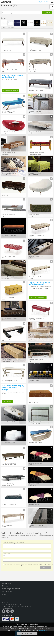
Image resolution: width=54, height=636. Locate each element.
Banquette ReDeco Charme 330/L (36, 339)
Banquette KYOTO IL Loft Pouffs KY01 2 (35, 505)
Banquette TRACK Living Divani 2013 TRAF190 (8, 484)
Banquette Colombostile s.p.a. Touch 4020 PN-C (36, 174)
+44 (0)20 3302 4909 (43, 2)
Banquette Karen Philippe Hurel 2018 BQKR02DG (8, 111)
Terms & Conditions (33, 564)
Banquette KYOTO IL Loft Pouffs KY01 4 (35, 484)
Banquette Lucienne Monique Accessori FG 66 (9, 381)
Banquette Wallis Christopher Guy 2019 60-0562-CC (9, 49)
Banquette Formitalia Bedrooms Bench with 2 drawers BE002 (8, 360)
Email (5, 558)
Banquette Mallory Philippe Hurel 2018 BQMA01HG (36, 91)
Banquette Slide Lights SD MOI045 (8, 443)
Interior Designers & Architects (11, 589)
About (4, 594)
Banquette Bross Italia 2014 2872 (36, 526)
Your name (6, 549)
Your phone (7, 553)
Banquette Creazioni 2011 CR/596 (35, 381)
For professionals (7, 591)
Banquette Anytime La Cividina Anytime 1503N (9, 153)
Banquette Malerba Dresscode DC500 (9, 318)
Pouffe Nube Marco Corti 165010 (35, 215)
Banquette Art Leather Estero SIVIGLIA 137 (36, 318)
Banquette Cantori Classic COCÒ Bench (8, 526)
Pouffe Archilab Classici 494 (36, 194)
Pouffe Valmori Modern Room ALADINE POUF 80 (36, 401)
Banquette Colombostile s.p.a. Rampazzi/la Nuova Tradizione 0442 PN (9, 174)
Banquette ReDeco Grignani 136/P (36, 360)
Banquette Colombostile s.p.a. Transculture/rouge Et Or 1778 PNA (36, 153)
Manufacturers (6, 583)
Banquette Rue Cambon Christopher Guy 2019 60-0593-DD (35, 50)
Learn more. (43, 630)
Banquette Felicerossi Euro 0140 (8, 215)
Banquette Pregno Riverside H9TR (9, 339)
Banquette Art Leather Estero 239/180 (36, 277)
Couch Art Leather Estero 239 (9, 504)
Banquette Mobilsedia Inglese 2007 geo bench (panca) (36, 422)
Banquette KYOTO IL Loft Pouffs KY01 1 (35, 463)
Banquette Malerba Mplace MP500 (36, 256)
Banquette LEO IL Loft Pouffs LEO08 (9, 236)
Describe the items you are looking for (14, 543)
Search (48, 12)
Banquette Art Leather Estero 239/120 (36, 236)
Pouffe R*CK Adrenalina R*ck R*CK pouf (9, 132)
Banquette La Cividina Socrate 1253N (36, 132)
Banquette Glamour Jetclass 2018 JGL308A (36, 70)
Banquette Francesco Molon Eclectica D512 (9, 194)
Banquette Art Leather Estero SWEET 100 (9, 256)
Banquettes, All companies (8, 27)
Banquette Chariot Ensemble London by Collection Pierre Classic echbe (9, 464)
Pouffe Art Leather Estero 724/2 (8, 298)
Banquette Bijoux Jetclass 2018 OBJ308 (9, 70)
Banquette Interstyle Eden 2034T (35, 111)
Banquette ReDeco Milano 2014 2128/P (35, 443)
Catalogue (5, 586)
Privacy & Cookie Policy (47, 564)
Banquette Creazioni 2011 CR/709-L (8, 422)
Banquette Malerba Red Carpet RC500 (8, 277)
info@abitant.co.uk (7, 608)
